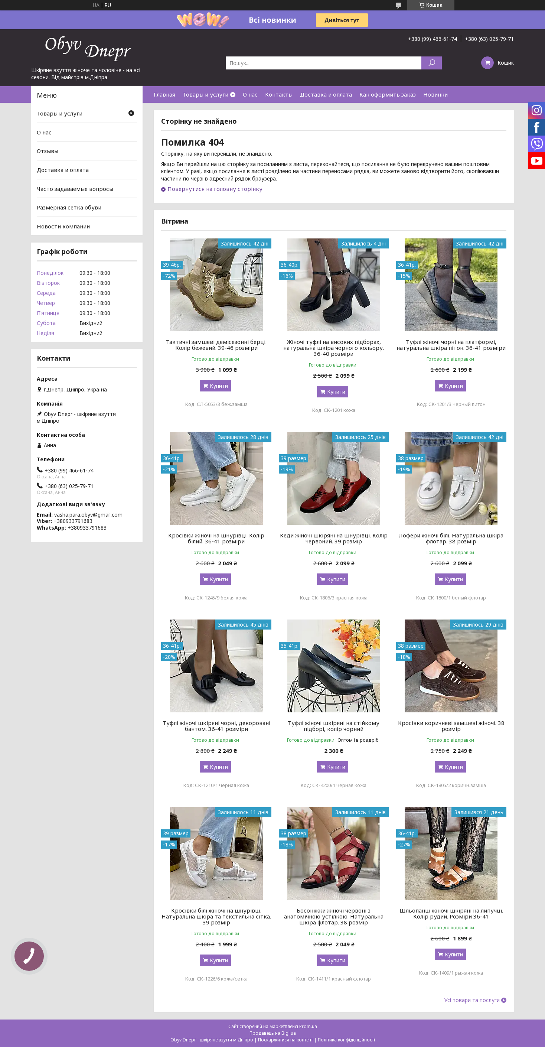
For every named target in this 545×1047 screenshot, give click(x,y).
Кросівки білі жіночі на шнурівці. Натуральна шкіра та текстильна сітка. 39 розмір (216, 916)
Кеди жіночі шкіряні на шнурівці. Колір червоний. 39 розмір (334, 538)
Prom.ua (308, 1026)
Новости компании (63, 226)
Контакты (279, 94)
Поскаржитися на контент (285, 1040)
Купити (219, 385)
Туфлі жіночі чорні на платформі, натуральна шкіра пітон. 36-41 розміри (451, 345)
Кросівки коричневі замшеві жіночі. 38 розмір (451, 726)
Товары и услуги (205, 94)
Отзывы (47, 151)
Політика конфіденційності (346, 1040)
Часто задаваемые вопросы (75, 188)
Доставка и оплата (326, 94)
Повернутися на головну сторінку (214, 188)
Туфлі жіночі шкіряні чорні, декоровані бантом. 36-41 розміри (216, 726)
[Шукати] (431, 62)
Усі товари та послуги (472, 1000)
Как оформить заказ (387, 94)
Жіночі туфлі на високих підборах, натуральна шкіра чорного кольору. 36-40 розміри (333, 348)
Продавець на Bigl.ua (272, 1033)
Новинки (435, 94)
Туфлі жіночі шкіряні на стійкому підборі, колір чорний (333, 726)
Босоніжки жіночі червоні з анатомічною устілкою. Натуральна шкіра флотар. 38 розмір (334, 916)
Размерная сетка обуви (69, 207)
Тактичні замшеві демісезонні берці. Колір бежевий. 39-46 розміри (216, 345)
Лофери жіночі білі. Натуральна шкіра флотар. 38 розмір (451, 538)
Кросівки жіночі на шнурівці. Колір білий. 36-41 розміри (216, 538)
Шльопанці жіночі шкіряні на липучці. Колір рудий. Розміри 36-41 (451, 913)
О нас (250, 94)
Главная (164, 94)
